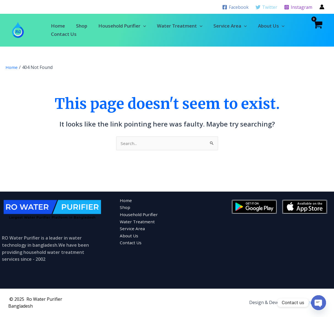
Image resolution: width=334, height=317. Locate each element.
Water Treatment (179, 26)
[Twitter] (266, 7)
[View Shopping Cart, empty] (317, 30)
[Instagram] (298, 7)
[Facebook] (236, 7)
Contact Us (64, 34)
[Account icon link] (321, 6)
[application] (143, 26)
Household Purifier (122, 26)
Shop (81, 26)
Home (58, 26)
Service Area (230, 26)
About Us (271, 26)
